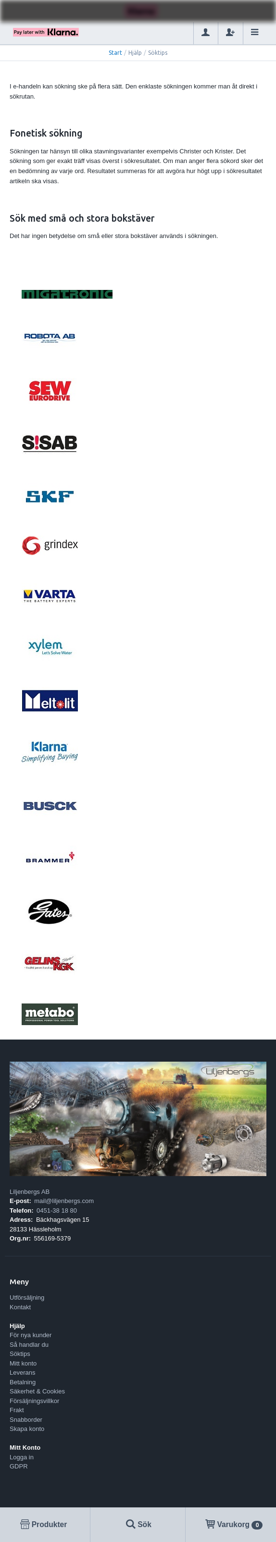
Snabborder (26, 1419)
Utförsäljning (27, 1297)
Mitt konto (23, 1363)
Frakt (17, 1410)
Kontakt (20, 1307)
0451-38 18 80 (57, 1210)
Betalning (23, 1382)
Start (115, 53)
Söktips (20, 1353)
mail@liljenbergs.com (64, 1200)
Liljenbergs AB (30, 1191)
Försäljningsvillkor (34, 1400)
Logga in (22, 1457)
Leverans (22, 1372)
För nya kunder (30, 1335)
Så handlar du (29, 1344)
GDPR (19, 1466)
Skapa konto (27, 1428)
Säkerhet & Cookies (37, 1391)
